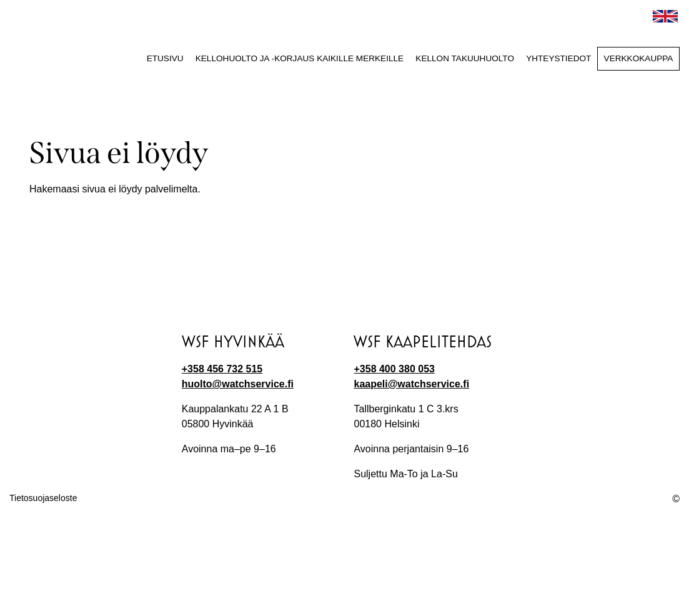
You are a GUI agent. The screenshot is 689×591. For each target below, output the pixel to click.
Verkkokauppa (638, 58)
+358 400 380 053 (394, 369)
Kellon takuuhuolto (464, 58)
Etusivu (165, 58)
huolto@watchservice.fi (238, 384)
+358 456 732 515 (222, 369)
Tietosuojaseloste (43, 498)
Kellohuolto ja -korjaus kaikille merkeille (300, 58)
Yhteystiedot (558, 58)
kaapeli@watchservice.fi (411, 384)
